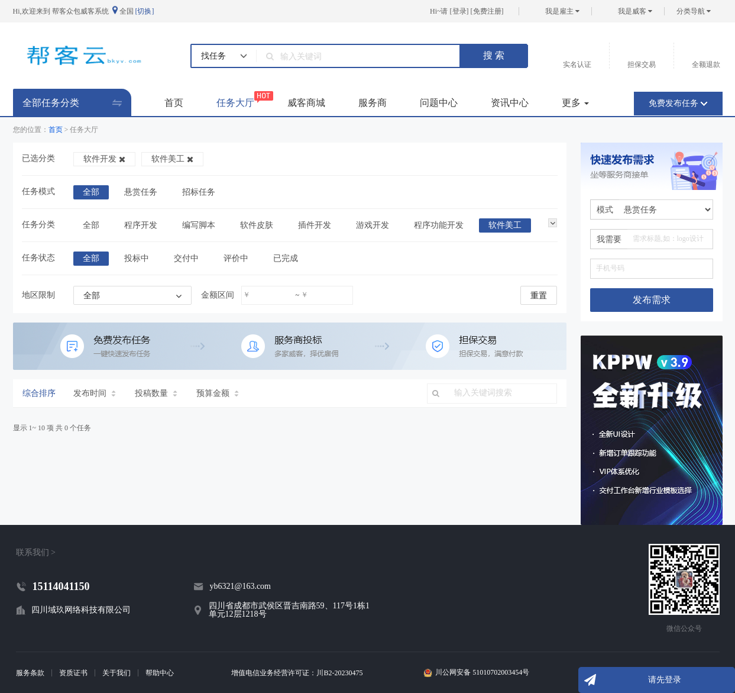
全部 (91, 192)
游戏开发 (372, 225)
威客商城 (306, 103)
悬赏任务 (140, 192)
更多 (575, 103)
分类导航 (693, 11)
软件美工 (172, 158)
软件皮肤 (256, 225)
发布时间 (94, 393)
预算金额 (217, 393)
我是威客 (635, 11)
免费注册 (487, 11)
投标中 (136, 258)
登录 (459, 11)
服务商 (372, 103)
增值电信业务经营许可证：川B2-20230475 (296, 672)
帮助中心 (159, 672)
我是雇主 (562, 11)
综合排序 (39, 393)
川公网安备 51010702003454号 (482, 672)
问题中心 (439, 103)
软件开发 (104, 158)
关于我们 (116, 672)
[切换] (144, 11)
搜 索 (493, 55)
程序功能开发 (439, 225)
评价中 (236, 258)
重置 (538, 295)
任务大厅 (235, 99)
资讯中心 (510, 103)
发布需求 (652, 300)
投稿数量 (156, 393)
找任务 (213, 55)
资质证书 (73, 672)
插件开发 (314, 225)
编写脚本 (198, 225)
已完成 (285, 258)
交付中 (186, 258)
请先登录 (664, 679)
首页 (173, 103)
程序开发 (140, 225)
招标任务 (198, 192)
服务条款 (30, 672)
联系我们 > (36, 552)
